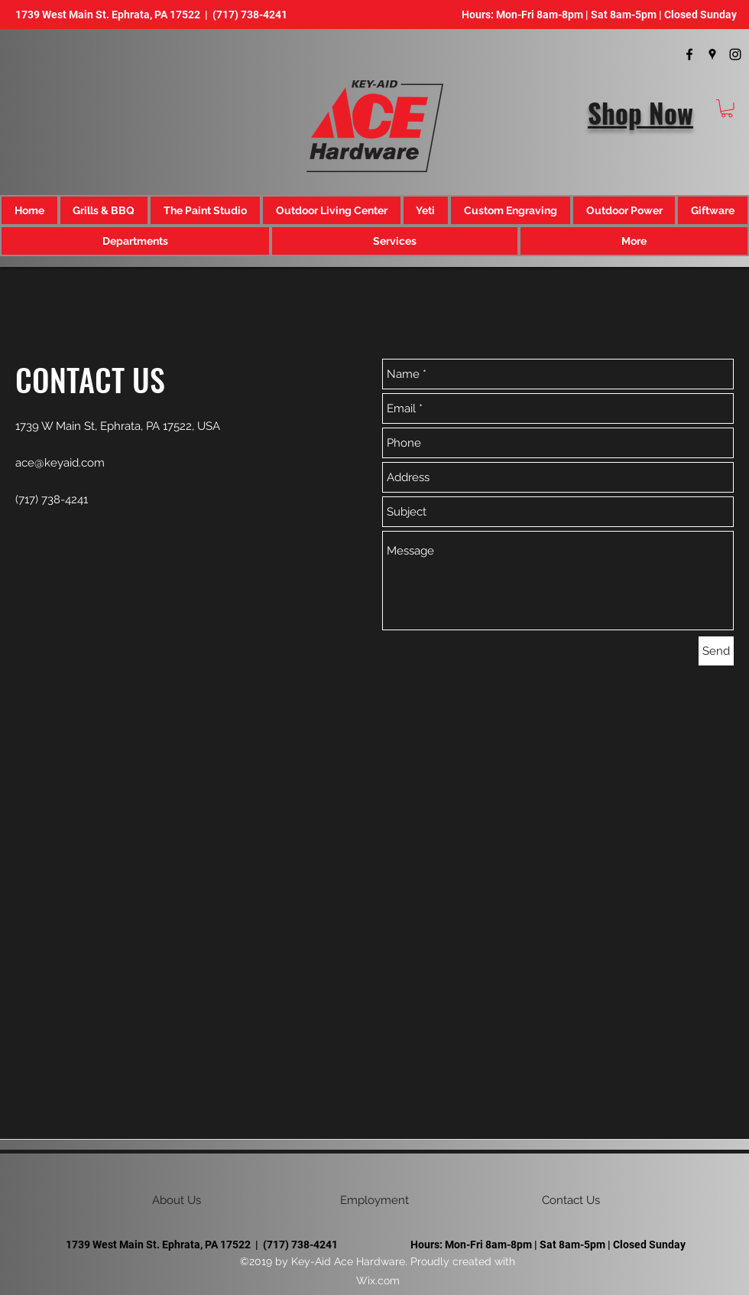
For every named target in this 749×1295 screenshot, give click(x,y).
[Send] (716, 650)
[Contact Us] (571, 1200)
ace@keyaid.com (60, 463)
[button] (727, 108)
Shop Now (640, 112)
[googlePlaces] (712, 54)
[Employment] (374, 1200)
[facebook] (689, 54)
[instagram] (735, 54)
